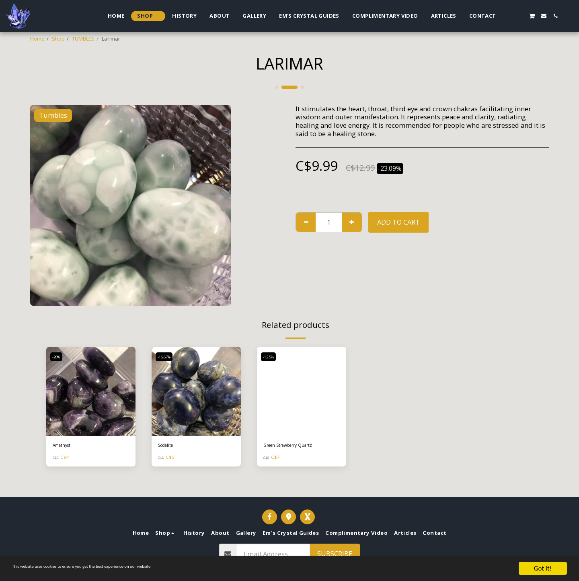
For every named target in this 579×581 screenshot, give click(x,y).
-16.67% (166, 357)
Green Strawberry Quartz (294, 446)
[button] (508, 15)
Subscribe (334, 553)
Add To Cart (398, 222)
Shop (58, 38)
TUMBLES (83, 38)
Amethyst (64, 446)
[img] (91, 391)
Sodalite (168, 446)
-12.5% (270, 357)
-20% (58, 357)
